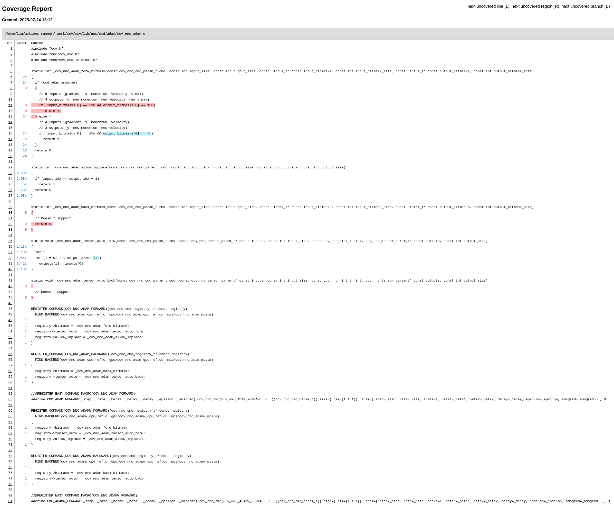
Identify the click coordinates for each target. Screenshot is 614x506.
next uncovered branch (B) (585, 6)
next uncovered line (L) (489, 6)
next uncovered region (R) (535, 6)
